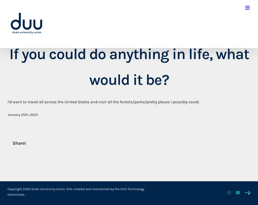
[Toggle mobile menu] (247, 7)
